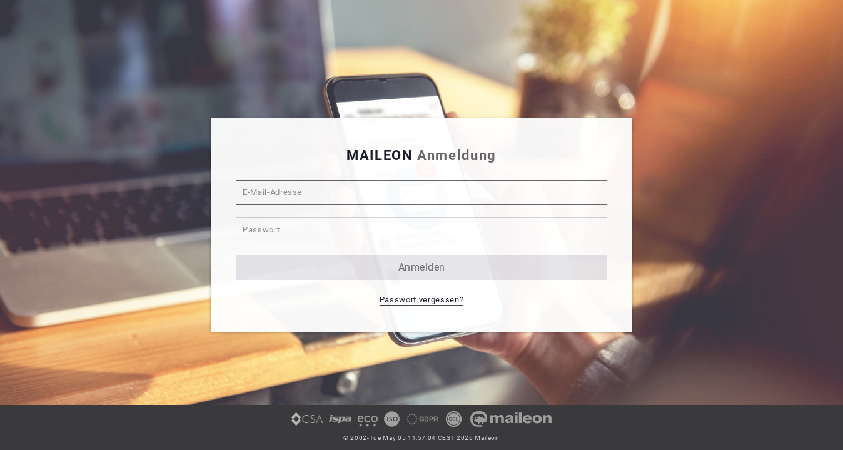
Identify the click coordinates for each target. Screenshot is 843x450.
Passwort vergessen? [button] (421, 299)
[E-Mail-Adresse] (421, 192)
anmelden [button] (421, 267)
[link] (307, 423)
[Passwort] (421, 230)
